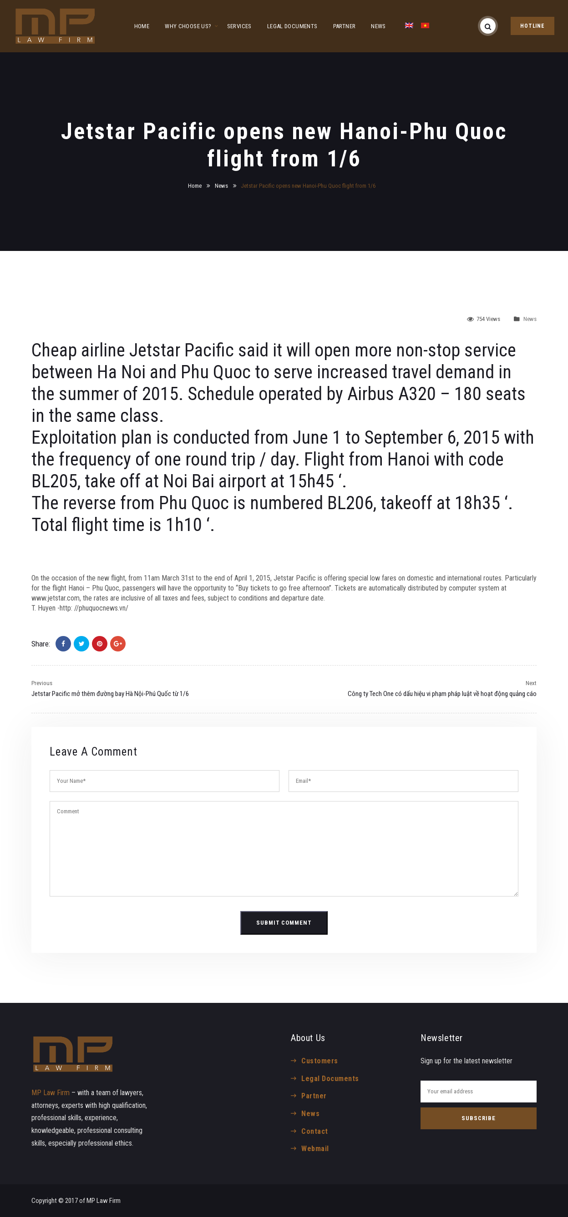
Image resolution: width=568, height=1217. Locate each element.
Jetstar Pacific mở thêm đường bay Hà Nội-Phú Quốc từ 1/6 (110, 694)
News (221, 185)
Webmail (315, 1148)
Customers (319, 1061)
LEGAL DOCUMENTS (292, 26)
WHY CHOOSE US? (188, 26)
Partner (313, 1096)
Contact (314, 1131)
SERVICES (239, 26)
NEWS (378, 26)
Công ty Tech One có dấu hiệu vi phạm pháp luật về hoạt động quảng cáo (442, 694)
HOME (142, 26)
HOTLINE (532, 26)
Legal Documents (330, 1078)
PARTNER (344, 26)
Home (195, 185)
